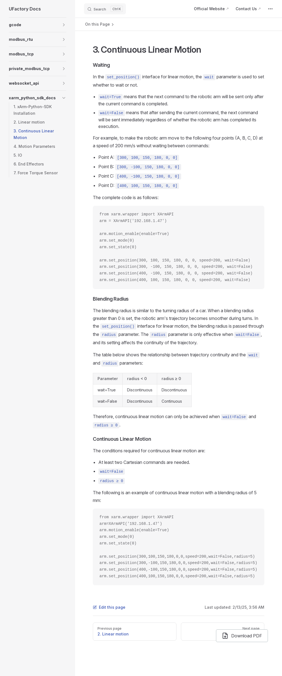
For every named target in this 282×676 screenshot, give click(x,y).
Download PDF (242, 635)
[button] (37, 24)
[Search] (105, 8)
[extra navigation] (270, 9)
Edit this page (109, 607)
